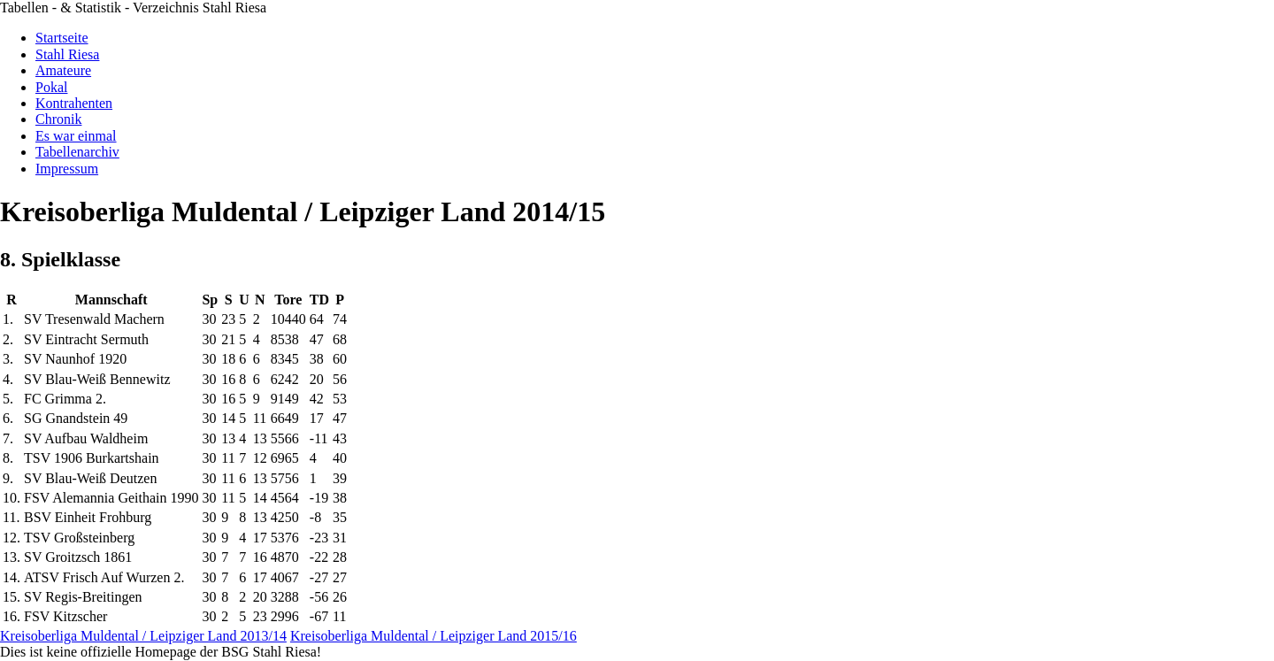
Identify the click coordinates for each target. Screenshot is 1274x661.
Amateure (63, 70)
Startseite (61, 37)
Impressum (66, 168)
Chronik (58, 119)
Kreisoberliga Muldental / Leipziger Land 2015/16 (433, 635)
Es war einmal (76, 135)
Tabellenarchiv (77, 151)
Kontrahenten (73, 103)
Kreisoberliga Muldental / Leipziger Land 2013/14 (143, 635)
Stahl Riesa (67, 54)
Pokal (51, 87)
